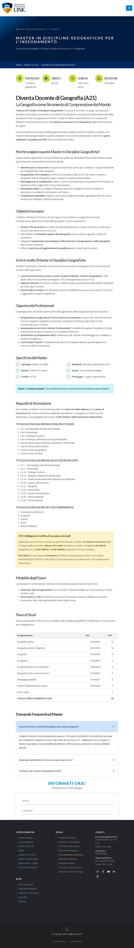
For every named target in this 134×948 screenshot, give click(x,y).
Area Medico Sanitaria (67, 837)
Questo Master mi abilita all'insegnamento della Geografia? (49, 726)
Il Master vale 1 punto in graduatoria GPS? (40, 770)
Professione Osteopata (68, 850)
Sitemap (22, 901)
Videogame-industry (66, 863)
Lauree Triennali (25, 837)
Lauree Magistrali (26, 842)
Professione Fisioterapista (69, 842)
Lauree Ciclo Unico (26, 846)
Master (21, 850)
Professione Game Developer (70, 871)
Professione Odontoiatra (68, 846)
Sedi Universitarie (26, 884)
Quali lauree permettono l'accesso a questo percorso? (46, 759)
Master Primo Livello (27, 854)
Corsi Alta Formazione (28, 867)
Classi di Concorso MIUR (29, 893)
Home (18, 65)
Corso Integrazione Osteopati (70, 854)
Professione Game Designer (70, 867)
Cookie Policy (76, 941)
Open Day (23, 897)
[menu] (129, 8)
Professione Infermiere (67, 859)
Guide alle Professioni (28, 888)
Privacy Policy (60, 941)
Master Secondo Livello (28, 859)
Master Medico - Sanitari (29, 863)
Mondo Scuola (31, 65)
